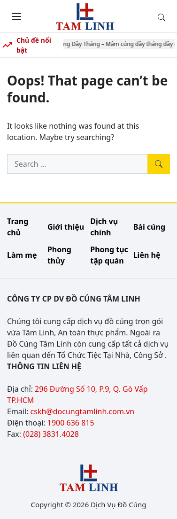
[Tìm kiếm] (158, 164)
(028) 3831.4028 (51, 434)
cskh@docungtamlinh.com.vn (83, 411)
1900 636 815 (70, 423)
